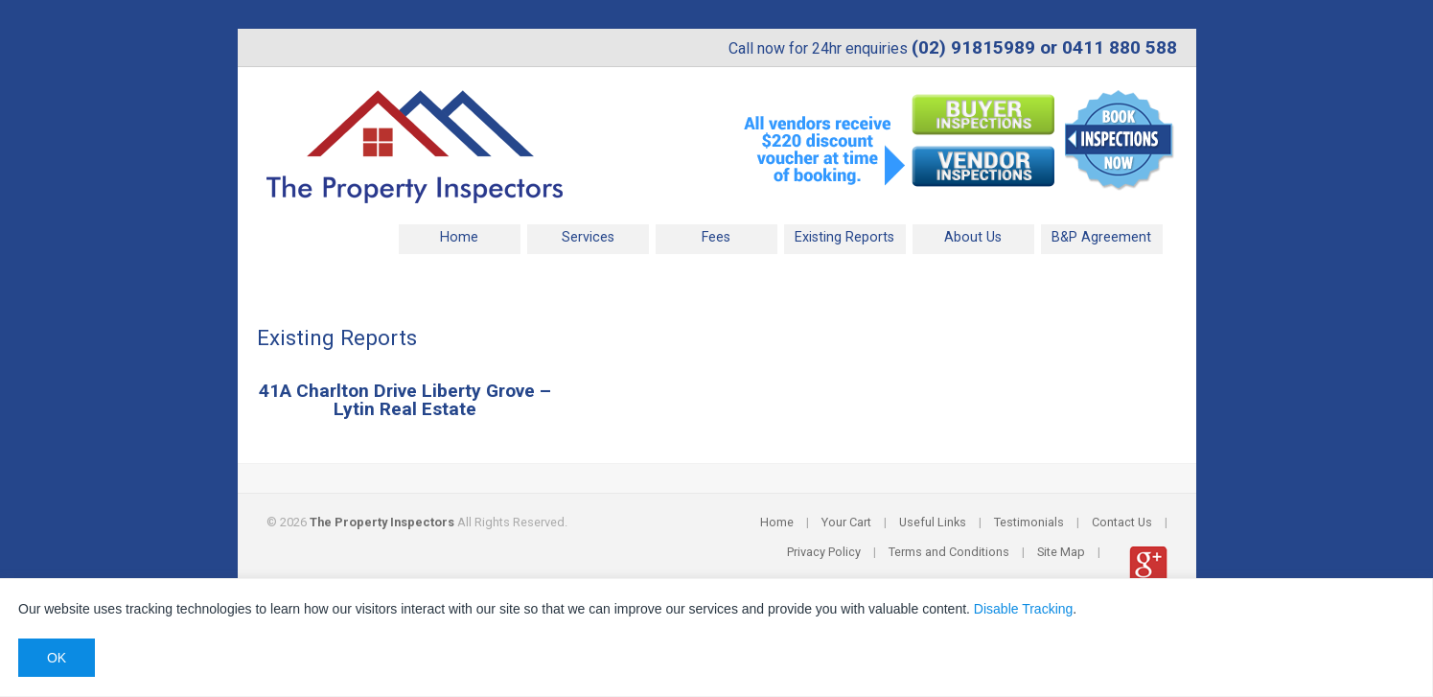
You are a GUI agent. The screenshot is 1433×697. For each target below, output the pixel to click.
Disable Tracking (1024, 608)
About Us (973, 237)
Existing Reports (844, 237)
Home (459, 237)
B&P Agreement (1101, 237)
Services (588, 237)
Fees (716, 237)
